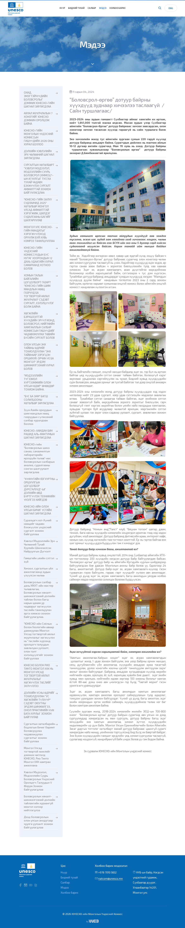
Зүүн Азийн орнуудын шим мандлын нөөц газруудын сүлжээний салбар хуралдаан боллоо (38, 416)
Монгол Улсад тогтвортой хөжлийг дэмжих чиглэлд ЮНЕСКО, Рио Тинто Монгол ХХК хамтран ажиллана (37, 756)
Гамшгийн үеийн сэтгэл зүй (39, 559)
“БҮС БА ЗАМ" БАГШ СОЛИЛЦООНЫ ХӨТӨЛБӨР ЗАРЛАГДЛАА (39, 400)
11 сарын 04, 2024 (82, 91)
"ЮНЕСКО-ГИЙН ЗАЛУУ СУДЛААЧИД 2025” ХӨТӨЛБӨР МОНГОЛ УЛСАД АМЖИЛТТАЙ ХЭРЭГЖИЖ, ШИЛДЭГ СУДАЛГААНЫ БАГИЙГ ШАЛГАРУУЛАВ (38, 210)
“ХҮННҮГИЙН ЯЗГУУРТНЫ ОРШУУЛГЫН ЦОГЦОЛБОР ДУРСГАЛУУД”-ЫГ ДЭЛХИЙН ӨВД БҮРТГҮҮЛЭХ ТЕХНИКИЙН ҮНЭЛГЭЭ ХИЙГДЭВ (39, 489)
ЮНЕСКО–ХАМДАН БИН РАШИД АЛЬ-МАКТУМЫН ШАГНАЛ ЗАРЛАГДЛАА (39, 434)
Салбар (92, 8)
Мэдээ (102, 8)
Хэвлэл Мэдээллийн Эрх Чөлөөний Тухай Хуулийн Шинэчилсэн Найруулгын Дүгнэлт (39, 546)
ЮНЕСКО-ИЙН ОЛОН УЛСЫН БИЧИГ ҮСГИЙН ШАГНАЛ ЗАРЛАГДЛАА (38, 510)
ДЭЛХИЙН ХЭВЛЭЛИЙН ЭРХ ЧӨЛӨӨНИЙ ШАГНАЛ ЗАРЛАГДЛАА (39, 154)
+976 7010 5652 (107, 872)
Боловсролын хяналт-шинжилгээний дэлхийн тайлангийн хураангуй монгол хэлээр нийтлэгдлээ (39, 803)
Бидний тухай (76, 8)
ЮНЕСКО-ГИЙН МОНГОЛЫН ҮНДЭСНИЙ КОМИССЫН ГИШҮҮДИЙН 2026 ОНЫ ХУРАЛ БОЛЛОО (38, 137)
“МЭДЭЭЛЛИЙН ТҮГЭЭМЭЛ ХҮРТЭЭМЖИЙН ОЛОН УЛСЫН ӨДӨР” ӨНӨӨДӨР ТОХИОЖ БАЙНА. (39, 382)
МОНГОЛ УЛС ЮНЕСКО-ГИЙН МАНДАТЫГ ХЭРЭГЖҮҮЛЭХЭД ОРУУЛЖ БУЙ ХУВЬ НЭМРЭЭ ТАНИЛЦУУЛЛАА (39, 233)
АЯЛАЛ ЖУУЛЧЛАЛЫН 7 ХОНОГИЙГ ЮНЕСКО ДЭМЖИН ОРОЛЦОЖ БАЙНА (38, 118)
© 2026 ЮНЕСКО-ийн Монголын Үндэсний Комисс (93, 913)
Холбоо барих (117, 8)
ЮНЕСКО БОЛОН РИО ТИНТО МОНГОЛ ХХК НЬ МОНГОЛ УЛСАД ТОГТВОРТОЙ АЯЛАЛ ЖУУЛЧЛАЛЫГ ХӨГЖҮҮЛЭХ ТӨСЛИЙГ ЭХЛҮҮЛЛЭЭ (38, 675)
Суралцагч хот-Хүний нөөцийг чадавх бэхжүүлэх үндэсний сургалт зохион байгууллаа (37, 527)
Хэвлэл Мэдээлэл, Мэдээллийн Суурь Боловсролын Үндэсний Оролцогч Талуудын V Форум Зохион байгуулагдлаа (39, 780)
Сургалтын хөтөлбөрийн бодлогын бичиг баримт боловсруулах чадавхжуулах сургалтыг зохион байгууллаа (39, 732)
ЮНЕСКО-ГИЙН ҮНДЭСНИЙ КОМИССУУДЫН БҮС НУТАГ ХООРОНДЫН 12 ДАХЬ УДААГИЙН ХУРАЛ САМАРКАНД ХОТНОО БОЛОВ (38, 258)
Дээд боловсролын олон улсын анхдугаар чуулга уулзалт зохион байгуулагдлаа (38, 822)
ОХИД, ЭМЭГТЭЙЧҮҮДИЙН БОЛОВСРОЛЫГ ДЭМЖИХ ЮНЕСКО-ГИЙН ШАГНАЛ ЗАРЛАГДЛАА (39, 99)
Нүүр (62, 8)
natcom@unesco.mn (110, 878)
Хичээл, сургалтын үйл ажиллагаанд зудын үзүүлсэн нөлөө (38, 572)
